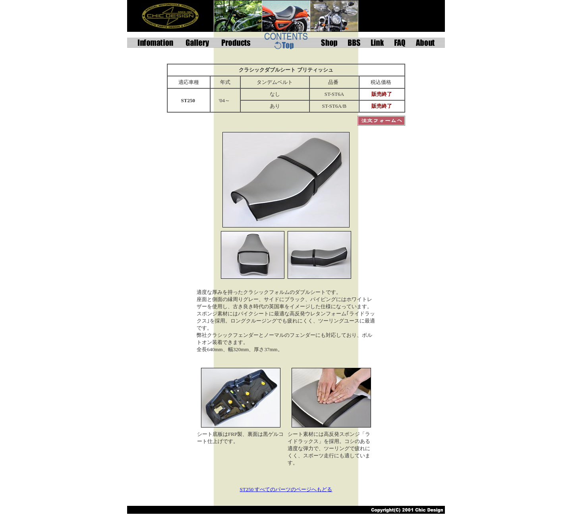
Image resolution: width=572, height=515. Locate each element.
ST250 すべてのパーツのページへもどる (286, 489)
